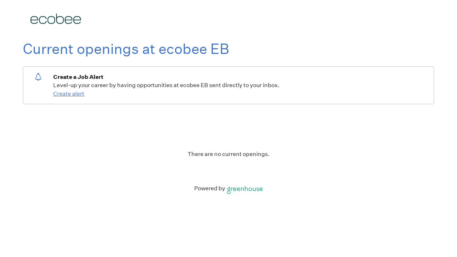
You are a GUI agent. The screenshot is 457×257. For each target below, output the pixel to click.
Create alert (68, 93)
